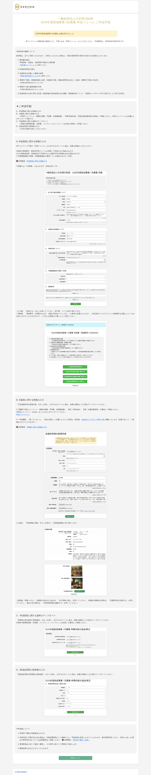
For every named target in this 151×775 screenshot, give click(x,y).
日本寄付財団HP (21, 772)
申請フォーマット (23, 414)
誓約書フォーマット (27, 65)
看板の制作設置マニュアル (30, 76)
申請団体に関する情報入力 (37, 161)
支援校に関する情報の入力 (37, 427)
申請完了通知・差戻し (81, 740)
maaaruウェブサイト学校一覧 (92, 419)
